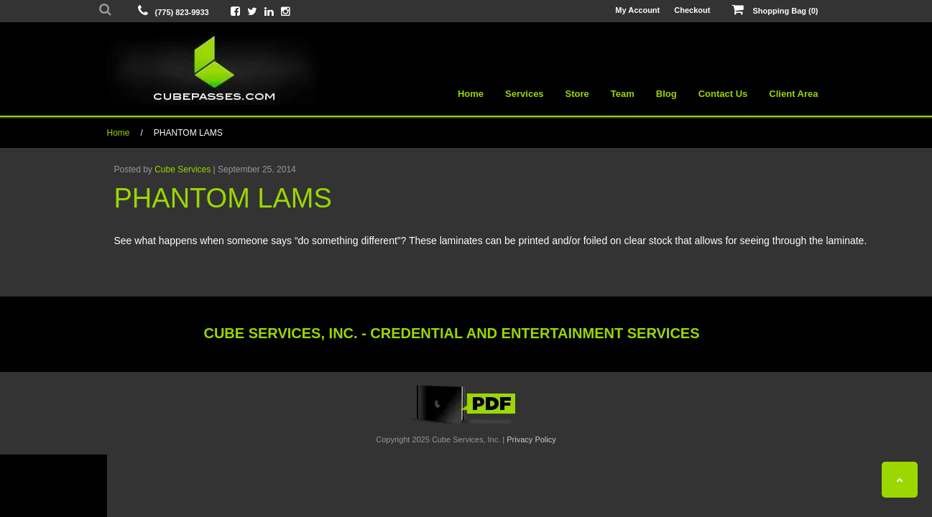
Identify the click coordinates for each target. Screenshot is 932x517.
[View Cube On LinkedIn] (269, 11)
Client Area (793, 93)
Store (577, 93)
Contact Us (723, 93)
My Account (637, 10)
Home (471, 93)
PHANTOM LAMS (188, 133)
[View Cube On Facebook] (235, 11)
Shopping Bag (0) (775, 10)
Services (524, 93)
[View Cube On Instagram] (285, 11)
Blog (666, 93)
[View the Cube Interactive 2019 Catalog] (466, 424)
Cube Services (182, 169)
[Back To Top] (900, 480)
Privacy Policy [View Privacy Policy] (531, 439)
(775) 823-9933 (182, 12)
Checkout (692, 10)
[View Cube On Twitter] (252, 11)
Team (623, 93)
